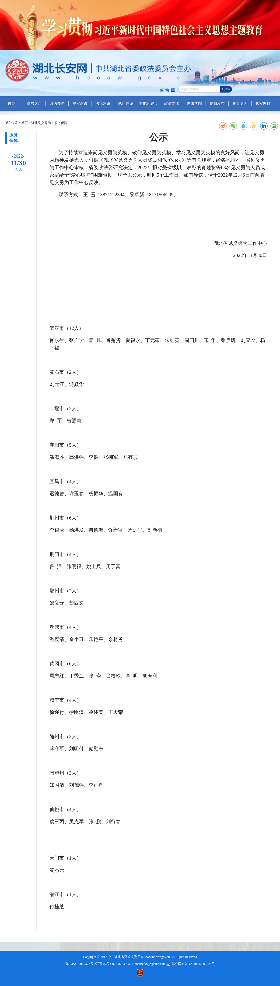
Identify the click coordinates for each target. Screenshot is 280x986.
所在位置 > (12, 123)
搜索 (227, 89)
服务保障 (60, 123)
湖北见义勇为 (40, 123)
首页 (25, 123)
